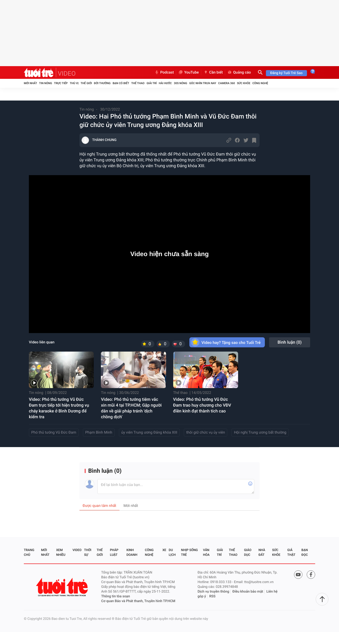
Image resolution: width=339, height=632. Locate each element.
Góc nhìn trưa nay (202, 83)
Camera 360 (226, 83)
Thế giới (86, 83)
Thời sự (87, 552)
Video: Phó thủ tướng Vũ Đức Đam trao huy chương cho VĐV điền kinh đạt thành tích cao (202, 405)
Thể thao (137, 83)
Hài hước (165, 83)
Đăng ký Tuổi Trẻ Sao (286, 73)
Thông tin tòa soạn (115, 596)
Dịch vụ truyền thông (213, 592)
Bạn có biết (121, 83)
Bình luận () (290, 342)
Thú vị (74, 83)
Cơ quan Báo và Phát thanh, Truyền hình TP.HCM (138, 601)
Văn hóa (206, 552)
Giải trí (151, 83)
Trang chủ (29, 552)
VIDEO (67, 73)
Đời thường (102, 83)
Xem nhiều (60, 552)
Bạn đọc (304, 552)
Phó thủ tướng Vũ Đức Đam (53, 432)
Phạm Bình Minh (98, 432)
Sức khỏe (243, 83)
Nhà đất (261, 552)
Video (77, 550)
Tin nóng (45, 83)
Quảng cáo (239, 72)
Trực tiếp (61, 83)
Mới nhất (30, 83)
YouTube (188, 72)
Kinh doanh (131, 552)
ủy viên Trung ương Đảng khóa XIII (149, 432)
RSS (212, 596)
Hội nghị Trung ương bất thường (260, 432)
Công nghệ (260, 83)
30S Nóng (180, 83)
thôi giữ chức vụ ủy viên (205, 432)
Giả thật (291, 552)
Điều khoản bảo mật (248, 592)
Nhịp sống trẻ (189, 552)
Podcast (164, 72)
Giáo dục (247, 552)
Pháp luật (114, 552)
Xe (164, 550)
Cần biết (213, 72)
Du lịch (172, 552)
